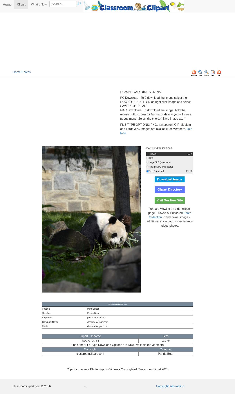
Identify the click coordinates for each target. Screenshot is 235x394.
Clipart (22, 4)
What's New (39, 4)
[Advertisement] (117, 41)
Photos (26, 72)
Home (7, 4)
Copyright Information (170, 386)
